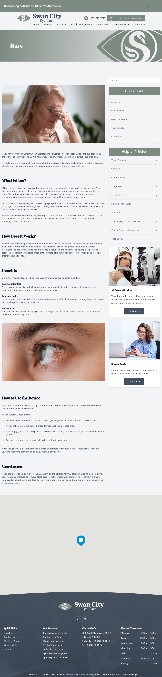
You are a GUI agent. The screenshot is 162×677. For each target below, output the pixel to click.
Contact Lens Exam (52, 640)
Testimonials (117, 130)
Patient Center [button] (119, 25)
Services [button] (60, 25)
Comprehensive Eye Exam (56, 635)
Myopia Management (80, 25)
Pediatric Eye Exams (53, 652)
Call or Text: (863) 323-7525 (96, 644)
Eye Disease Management (56, 656)
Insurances (101, 25)
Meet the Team (119, 122)
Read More (134, 313)
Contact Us (138, 25)
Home (35, 25)
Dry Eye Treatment (52, 648)
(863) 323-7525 (96, 19)
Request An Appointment (128, 20)
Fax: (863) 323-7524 (92, 648)
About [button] (46, 25)
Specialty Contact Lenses (55, 660)
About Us (115, 105)
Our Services (117, 113)
